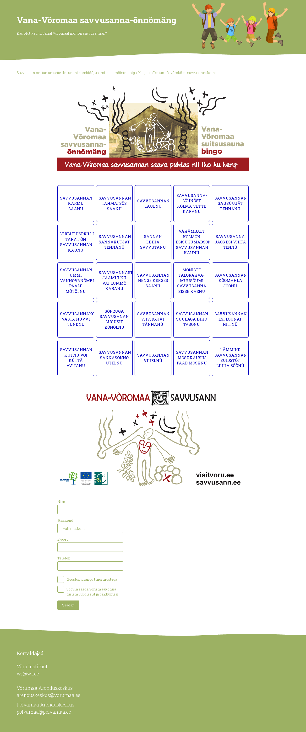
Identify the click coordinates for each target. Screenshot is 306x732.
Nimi (62, 501)
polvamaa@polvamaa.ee (44, 712)
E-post (62, 539)
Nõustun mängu (91, 579)
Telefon (64, 558)
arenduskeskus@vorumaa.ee (48, 695)
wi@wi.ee (28, 673)
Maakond (65, 520)
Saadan (68, 605)
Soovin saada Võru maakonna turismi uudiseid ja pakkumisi (92, 591)
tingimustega (105, 579)
